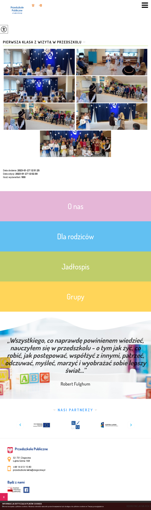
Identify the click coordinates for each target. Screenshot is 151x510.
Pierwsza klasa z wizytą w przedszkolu (42, 42)
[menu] (145, 5)
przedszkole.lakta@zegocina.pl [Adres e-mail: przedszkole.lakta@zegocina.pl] (29, 470)
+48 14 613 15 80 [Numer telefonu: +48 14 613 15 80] (22, 467)
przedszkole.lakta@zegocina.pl (40, 5)
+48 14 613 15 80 (33, 5)
